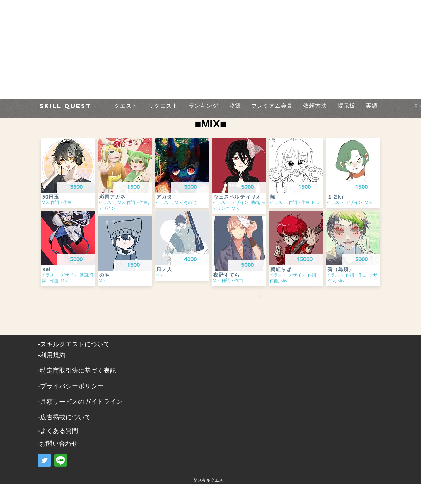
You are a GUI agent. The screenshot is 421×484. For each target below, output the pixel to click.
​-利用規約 (51, 355)
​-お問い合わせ (58, 443)
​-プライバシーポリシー (70, 386)
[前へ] (160, 296)
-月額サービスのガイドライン (80, 401)
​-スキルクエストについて (74, 344)
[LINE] (60, 460)
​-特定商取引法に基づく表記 (77, 370)
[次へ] (260, 296)
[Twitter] (44, 460)
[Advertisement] (195, 49)
